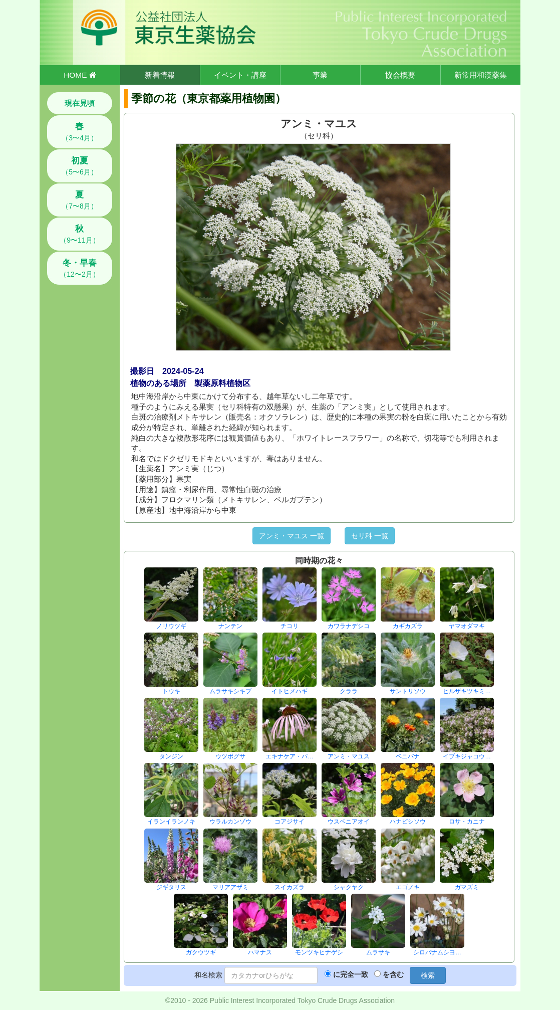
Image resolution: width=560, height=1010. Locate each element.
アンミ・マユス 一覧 (291, 536)
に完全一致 (350, 974)
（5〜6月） (80, 166)
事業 (320, 75)
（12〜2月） (79, 268)
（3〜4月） (80, 132)
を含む (393, 974)
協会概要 (400, 75)
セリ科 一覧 (369, 536)
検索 (428, 975)
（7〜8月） (80, 200)
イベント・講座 (240, 75)
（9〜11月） (79, 234)
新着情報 (160, 75)
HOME (80, 75)
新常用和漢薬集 (480, 75)
